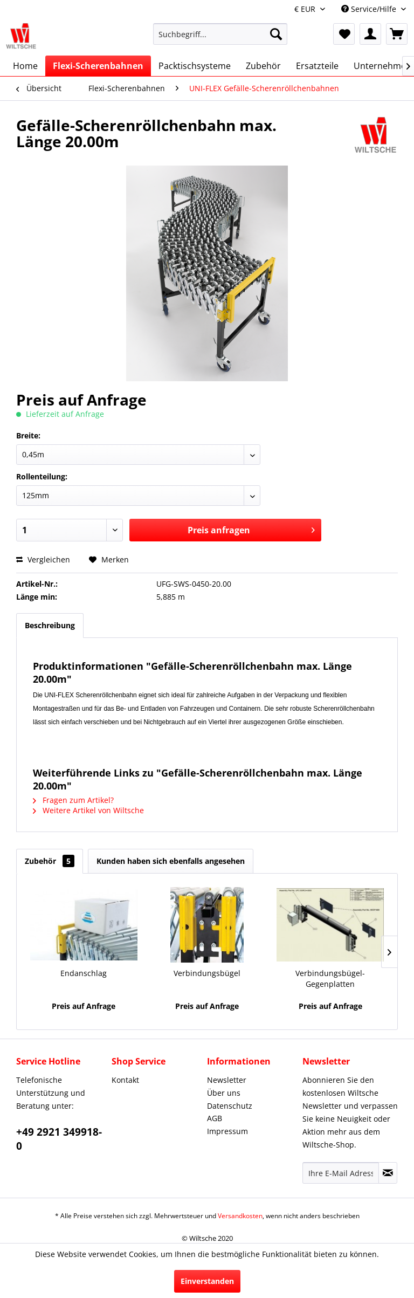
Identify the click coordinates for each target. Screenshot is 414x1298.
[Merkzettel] (344, 34)
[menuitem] (220, 39)
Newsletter (226, 1080)
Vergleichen (43, 559)
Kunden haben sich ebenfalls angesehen (170, 861)
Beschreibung (50, 625)
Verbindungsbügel (207, 973)
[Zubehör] (263, 66)
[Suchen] (276, 34)
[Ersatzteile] (317, 66)
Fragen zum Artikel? (73, 800)
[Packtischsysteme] (194, 66)
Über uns (223, 1093)
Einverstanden (207, 1281)
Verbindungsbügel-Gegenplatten (330, 978)
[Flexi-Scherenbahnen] (98, 66)
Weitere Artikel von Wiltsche (88, 810)
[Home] (25, 66)
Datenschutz (229, 1106)
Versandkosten (240, 1215)
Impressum (227, 1131)
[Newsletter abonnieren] (387, 1173)
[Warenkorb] (397, 34)
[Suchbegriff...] (220, 34)
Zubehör (49, 861)
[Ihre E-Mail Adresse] (340, 1173)
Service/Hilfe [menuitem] (369, 9)
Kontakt (125, 1080)
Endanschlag (83, 973)
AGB (214, 1118)
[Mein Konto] (370, 34)
